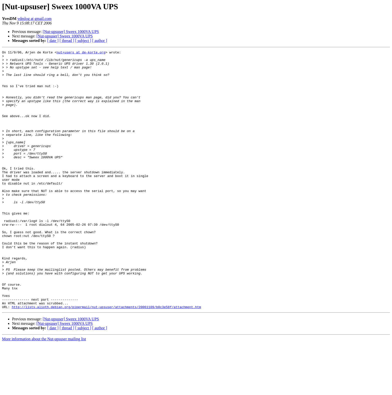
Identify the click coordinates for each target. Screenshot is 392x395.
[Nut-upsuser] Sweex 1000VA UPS (71, 31)
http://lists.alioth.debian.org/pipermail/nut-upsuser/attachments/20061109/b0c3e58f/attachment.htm (106, 358)
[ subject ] (83, 40)
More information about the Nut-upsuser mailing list (44, 391)
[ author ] (99, 40)
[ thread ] (67, 40)
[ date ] (52, 40)
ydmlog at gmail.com (35, 18)
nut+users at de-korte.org (80, 53)
